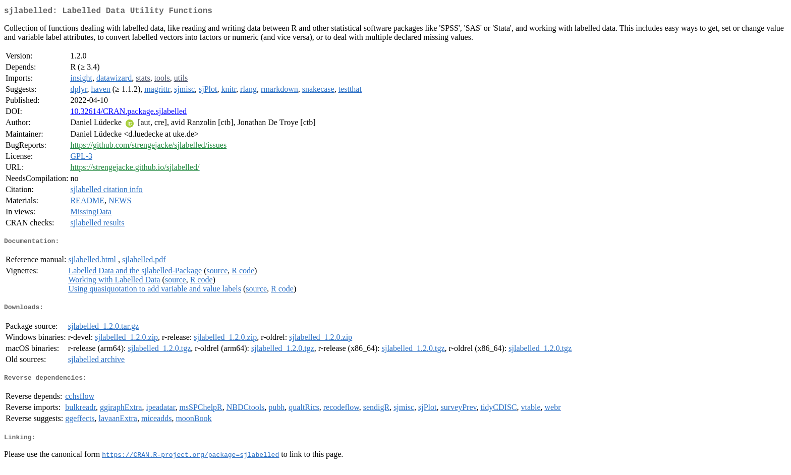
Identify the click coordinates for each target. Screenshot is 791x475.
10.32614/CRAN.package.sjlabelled (128, 113)
